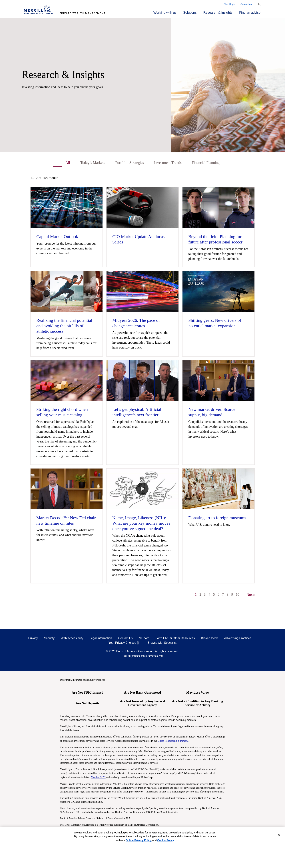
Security (49, 639)
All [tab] (58, 163)
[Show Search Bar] (260, 4)
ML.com (144, 639)
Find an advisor (250, 12)
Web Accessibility (72, 639)
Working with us (164, 12)
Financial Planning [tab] (213, 163)
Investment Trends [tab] (170, 163)
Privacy (33, 639)
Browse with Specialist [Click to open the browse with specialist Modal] (162, 643)
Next (251, 595)
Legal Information (101, 639)
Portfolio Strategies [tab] (127, 163)
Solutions (190, 12)
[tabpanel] (142, 389)
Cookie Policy (165, 840)
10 (237, 595)
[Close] (279, 835)
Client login (229, 4)
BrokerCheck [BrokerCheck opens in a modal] (209, 639)
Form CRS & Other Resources (175, 639)
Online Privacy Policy (139, 840)
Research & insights (217, 12)
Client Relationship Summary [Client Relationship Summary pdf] (173, 741)
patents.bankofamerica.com (148, 656)
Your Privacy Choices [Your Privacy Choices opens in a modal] (122, 643)
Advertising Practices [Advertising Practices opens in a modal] (237, 639)
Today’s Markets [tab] (85, 163)
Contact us (246, 4)
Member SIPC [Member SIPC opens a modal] (98, 778)
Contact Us (125, 639)
